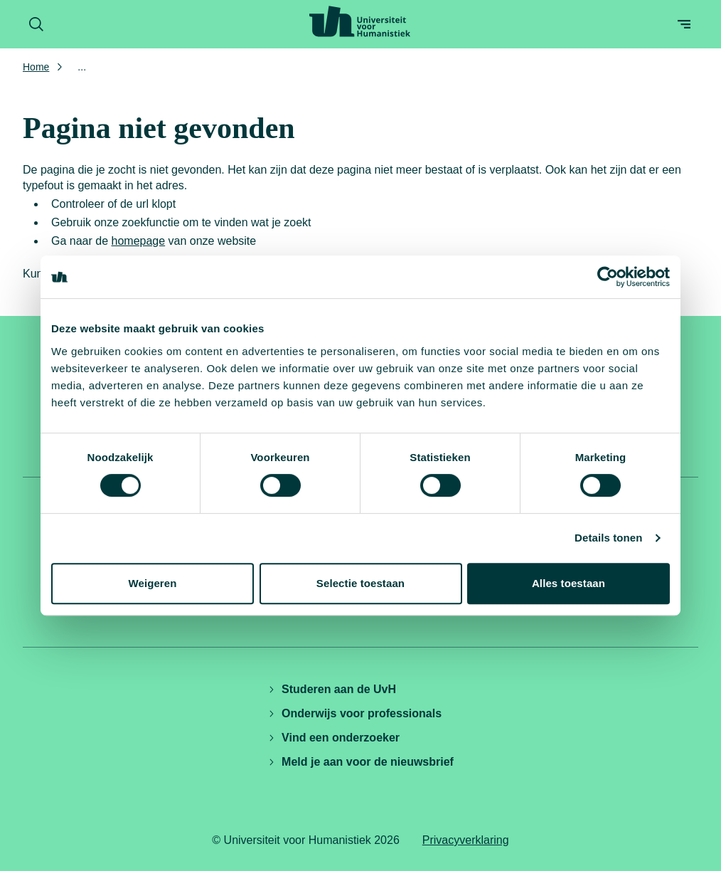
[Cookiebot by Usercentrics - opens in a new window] (607, 276)
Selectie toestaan (360, 583)
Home (36, 67)
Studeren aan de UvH (331, 689)
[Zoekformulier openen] (36, 24)
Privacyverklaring (465, 840)
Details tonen (608, 538)
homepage (139, 241)
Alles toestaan (568, 583)
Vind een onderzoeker (333, 738)
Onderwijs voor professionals (354, 713)
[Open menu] (684, 24)
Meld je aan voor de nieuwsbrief (360, 762)
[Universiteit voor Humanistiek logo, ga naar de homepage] (359, 21)
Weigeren (152, 583)
